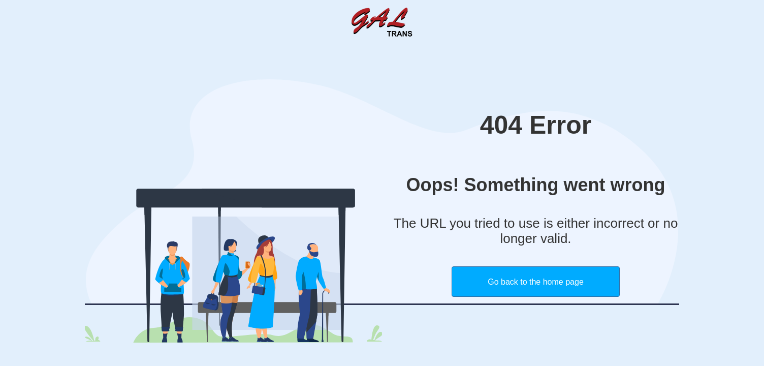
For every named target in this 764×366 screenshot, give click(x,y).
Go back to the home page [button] (536, 282)
